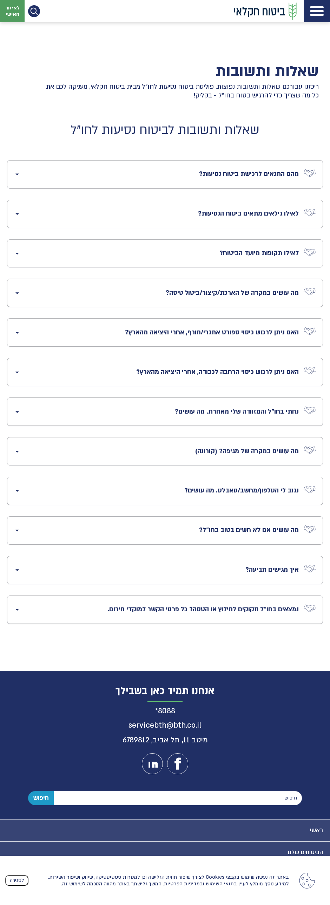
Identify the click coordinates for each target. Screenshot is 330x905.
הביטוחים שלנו (305, 852)
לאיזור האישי (12, 11)
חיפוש (41, 798)
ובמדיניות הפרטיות (184, 884)
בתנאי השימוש (221, 884)
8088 (166, 711)
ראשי (316, 830)
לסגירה (17, 880)
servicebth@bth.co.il (165, 725)
